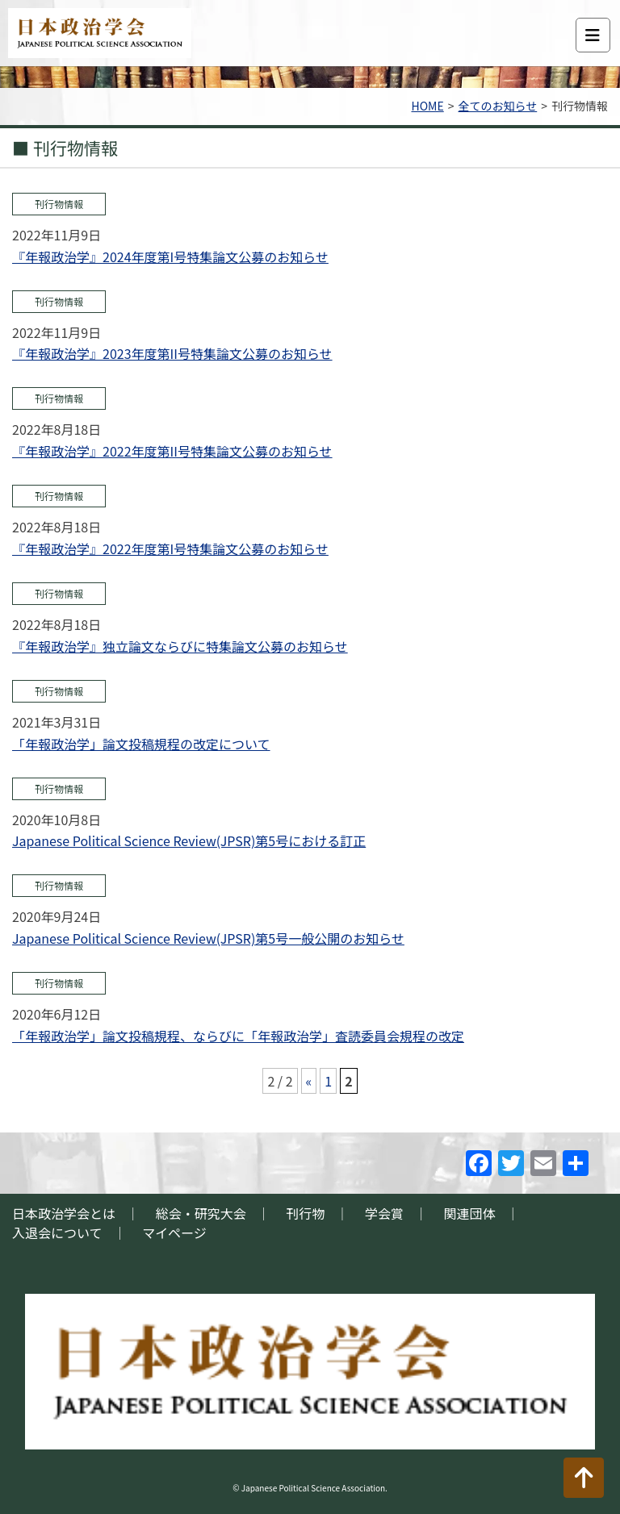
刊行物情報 (59, 204)
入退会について (57, 1232)
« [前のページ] (309, 1081)
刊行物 (305, 1213)
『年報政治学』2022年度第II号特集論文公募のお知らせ (172, 451)
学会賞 (384, 1213)
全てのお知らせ (497, 106)
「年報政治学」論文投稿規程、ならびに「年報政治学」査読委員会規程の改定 (238, 1035)
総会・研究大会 (201, 1213)
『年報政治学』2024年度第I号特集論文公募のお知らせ (170, 256)
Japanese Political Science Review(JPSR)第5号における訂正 (189, 840)
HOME (428, 106)
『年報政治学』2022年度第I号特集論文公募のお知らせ (170, 548)
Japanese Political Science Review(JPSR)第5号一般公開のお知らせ (208, 938)
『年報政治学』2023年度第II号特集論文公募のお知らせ (172, 353)
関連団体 (470, 1213)
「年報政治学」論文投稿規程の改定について (141, 743)
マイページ (174, 1232)
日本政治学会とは (63, 1213)
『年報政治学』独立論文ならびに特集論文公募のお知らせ (180, 646)
